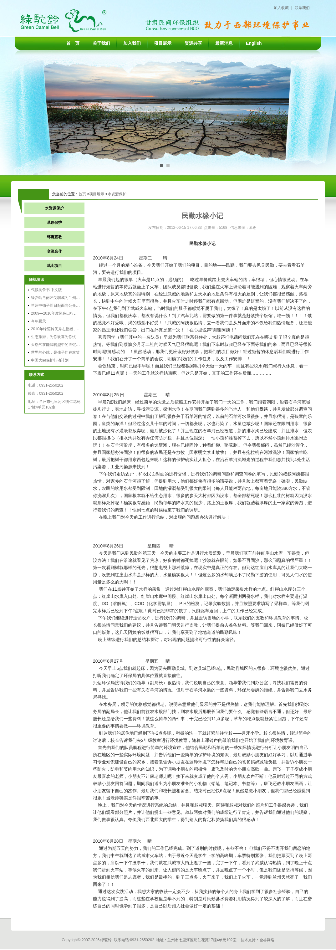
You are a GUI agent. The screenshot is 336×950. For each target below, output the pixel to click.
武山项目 (54, 266)
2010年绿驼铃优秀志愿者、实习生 (59, 329)
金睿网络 (266, 940)
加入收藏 (281, 8)
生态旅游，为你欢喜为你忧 (53, 337)
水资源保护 (117, 194)
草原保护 (54, 222)
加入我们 (132, 43)
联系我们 (302, 8)
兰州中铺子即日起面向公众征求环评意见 (65, 305)
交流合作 (54, 251)
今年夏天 (38, 321)
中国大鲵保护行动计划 (50, 360)
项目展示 (162, 43)
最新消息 (224, 43)
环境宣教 (54, 237)
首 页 (72, 43)
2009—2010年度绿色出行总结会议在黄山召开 (69, 313)
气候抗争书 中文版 (46, 290)
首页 (82, 194)
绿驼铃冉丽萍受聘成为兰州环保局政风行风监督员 (72, 297)
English (254, 43)
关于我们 (101, 43)
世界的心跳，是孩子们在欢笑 (55, 352)
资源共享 (193, 43)
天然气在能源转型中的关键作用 (57, 344)
